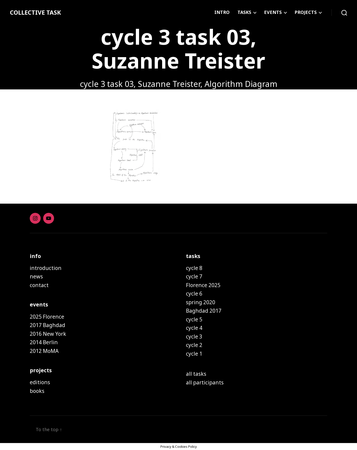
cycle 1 (194, 353)
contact (39, 285)
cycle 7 (194, 276)
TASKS (244, 12)
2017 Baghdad (47, 325)
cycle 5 (194, 319)
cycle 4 (194, 327)
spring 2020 (200, 302)
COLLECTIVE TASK (35, 12)
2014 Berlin (44, 342)
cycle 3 (194, 336)
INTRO (222, 12)
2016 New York (48, 333)
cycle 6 (194, 293)
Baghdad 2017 (203, 310)
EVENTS (273, 12)
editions (40, 382)
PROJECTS (306, 12)
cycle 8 (194, 267)
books (37, 390)
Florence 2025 (203, 285)
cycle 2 (194, 344)
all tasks (196, 373)
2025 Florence (47, 316)
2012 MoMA (44, 350)
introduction (45, 267)
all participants (205, 382)
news (36, 276)
